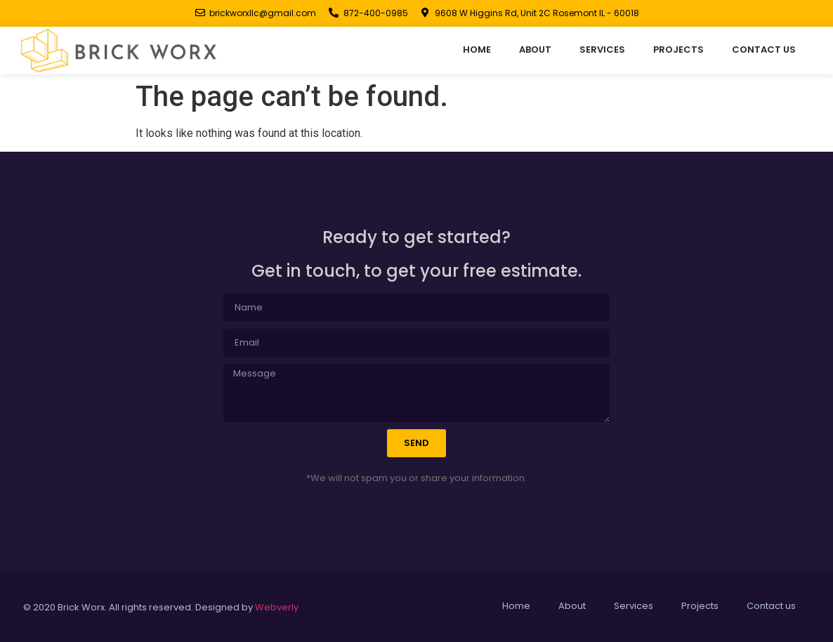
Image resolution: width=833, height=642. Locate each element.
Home (477, 49)
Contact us (764, 49)
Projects (678, 49)
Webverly (277, 607)
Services (602, 49)
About (535, 49)
